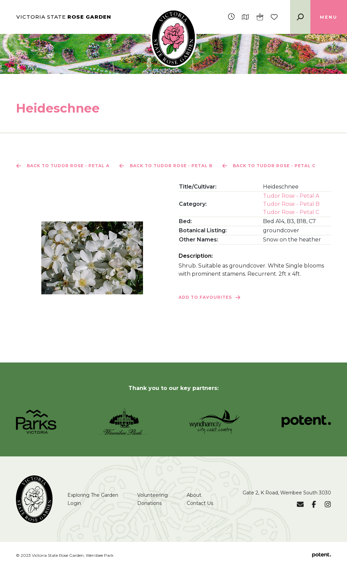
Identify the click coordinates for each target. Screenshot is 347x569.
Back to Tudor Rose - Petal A (62, 166)
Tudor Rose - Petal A (291, 196)
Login (74, 503)
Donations (149, 503)
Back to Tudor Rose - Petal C (268, 166)
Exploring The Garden (92, 495)
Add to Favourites (210, 297)
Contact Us (200, 503)
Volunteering (152, 495)
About (194, 495)
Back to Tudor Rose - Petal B (165, 166)
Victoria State (63, 17)
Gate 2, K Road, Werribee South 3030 (287, 493)
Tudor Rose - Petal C (291, 212)
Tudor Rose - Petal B (291, 204)
